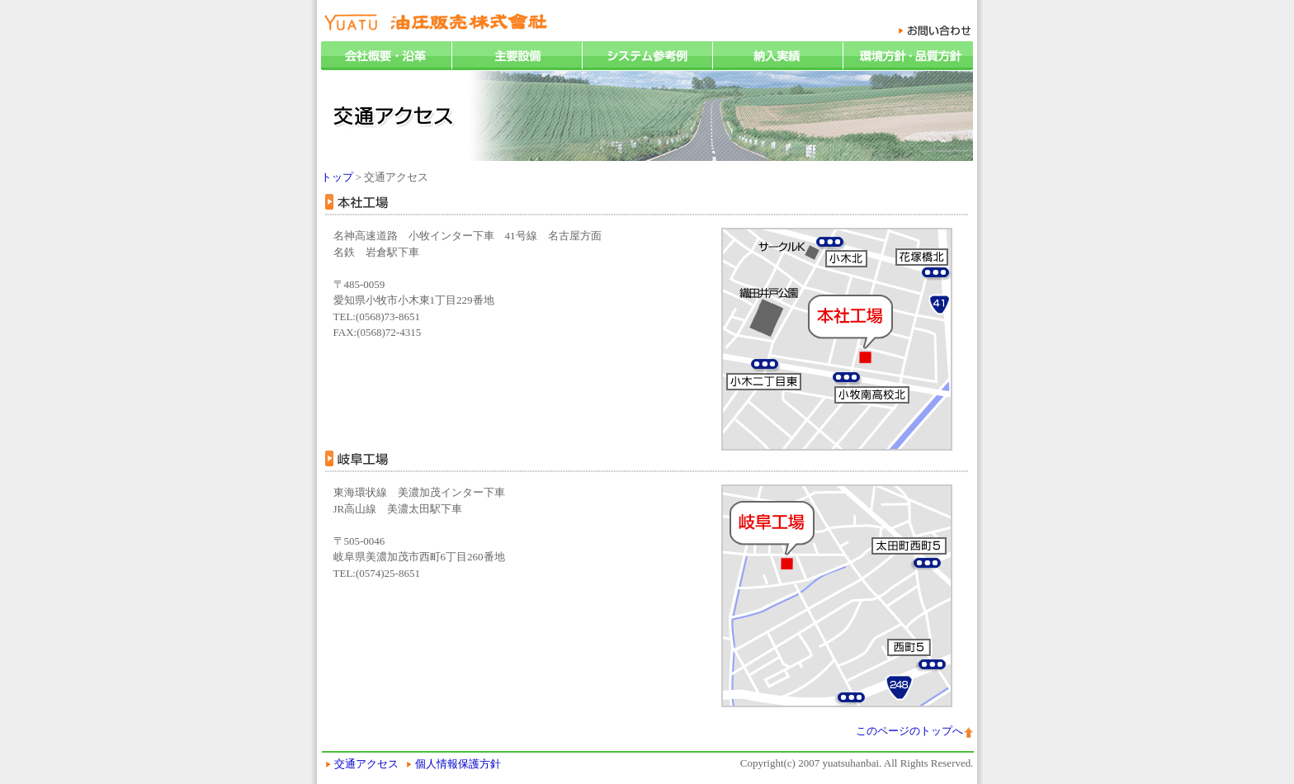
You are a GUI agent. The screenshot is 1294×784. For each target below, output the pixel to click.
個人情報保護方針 (458, 764)
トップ (337, 177)
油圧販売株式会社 (435, 22)
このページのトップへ (909, 731)
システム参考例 (647, 55)
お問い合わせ (934, 31)
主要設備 (516, 55)
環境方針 (908, 55)
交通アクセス (366, 764)
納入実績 (777, 55)
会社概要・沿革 (386, 55)
